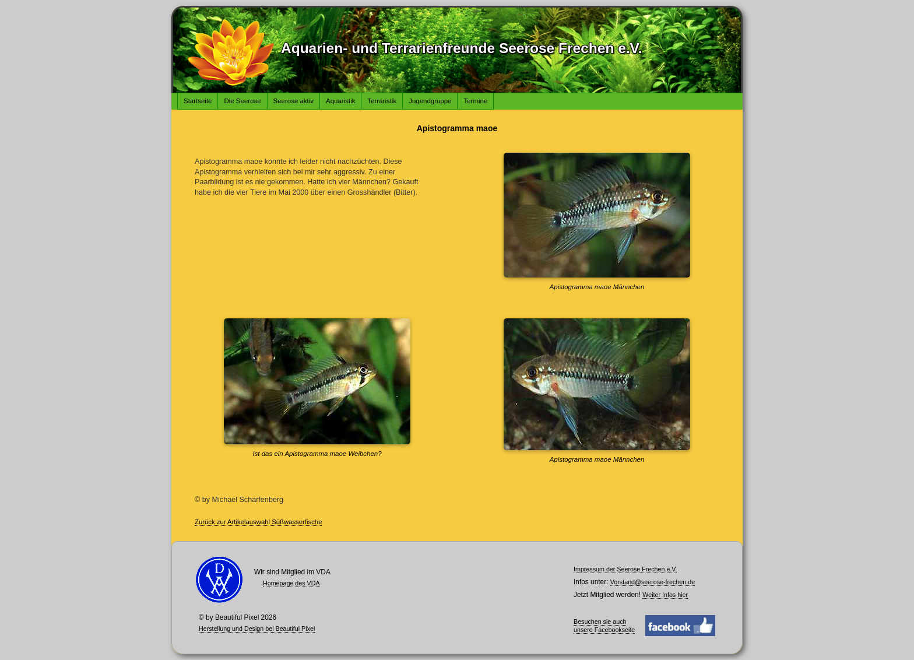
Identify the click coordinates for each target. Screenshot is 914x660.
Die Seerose (242, 100)
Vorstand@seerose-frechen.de (652, 581)
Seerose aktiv (293, 100)
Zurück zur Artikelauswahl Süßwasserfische (258, 521)
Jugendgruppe (430, 100)
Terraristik (381, 100)
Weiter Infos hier (665, 594)
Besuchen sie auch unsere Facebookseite (604, 625)
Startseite (198, 100)
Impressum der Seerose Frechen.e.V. (625, 569)
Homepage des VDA (291, 583)
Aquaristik (340, 100)
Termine (475, 100)
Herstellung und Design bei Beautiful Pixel (257, 628)
